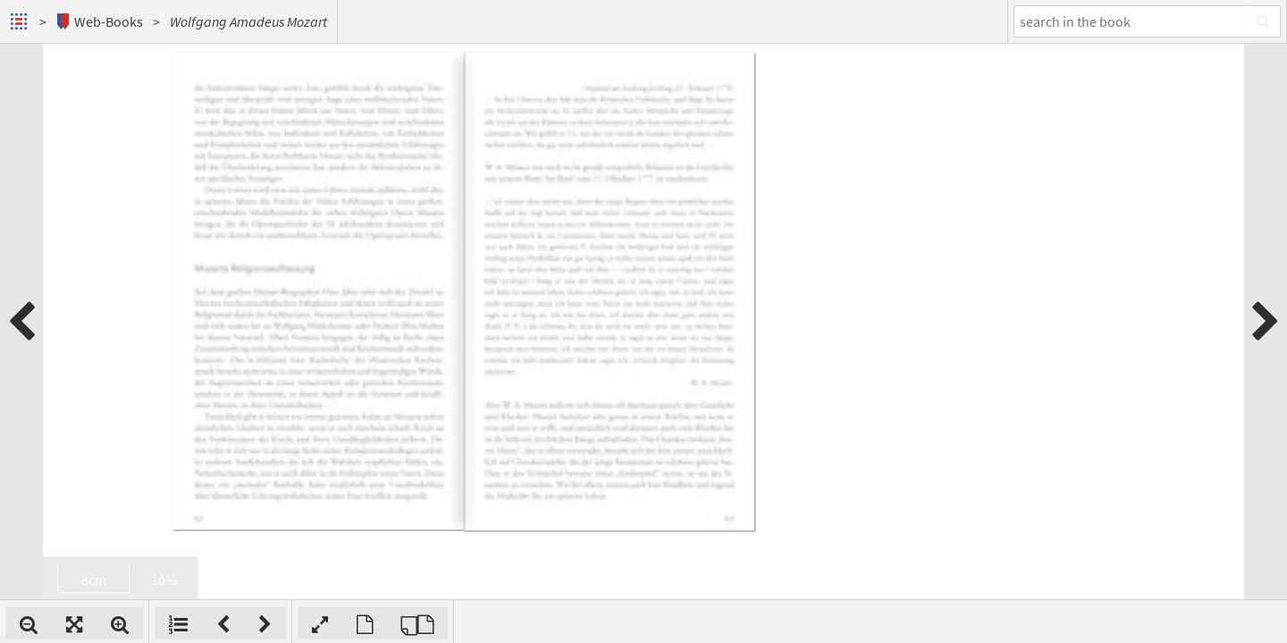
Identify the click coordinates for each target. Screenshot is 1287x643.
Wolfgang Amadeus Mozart (248, 21)
